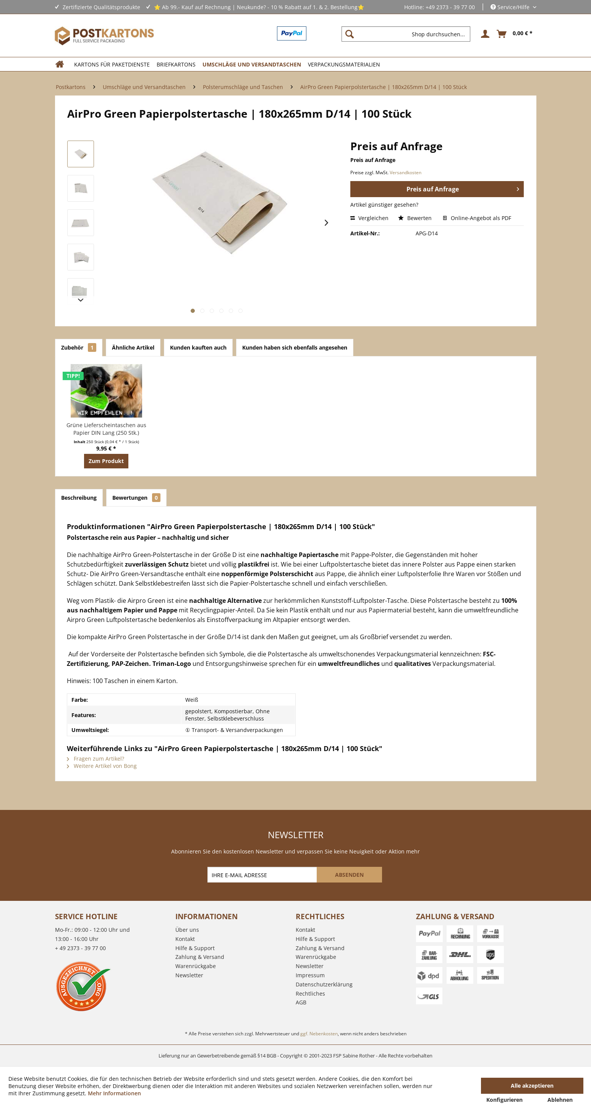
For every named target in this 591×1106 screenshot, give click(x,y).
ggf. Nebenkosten (319, 1033)
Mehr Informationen (114, 1093)
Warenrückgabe (195, 966)
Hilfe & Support (195, 948)
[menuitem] (409, 34)
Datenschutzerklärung (324, 984)
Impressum (310, 975)
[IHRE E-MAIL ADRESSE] (262, 875)
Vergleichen (369, 218)
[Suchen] (350, 34)
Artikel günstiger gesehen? (384, 204)
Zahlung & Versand (199, 956)
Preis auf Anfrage (463, 188)
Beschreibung (79, 497)
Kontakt (185, 938)
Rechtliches (310, 993)
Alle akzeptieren (532, 1085)
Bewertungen (136, 497)
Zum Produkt (106, 461)
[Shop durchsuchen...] (406, 34)
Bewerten (415, 218)
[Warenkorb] (515, 34)
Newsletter (189, 975)
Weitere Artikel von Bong (102, 765)
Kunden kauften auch (198, 347)
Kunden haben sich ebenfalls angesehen (294, 347)
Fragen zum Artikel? (95, 758)
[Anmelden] (484, 34)
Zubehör (78, 347)
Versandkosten (405, 172)
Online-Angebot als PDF (477, 218)
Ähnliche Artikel (133, 347)
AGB (301, 1002)
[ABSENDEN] (349, 875)
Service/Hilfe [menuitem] (511, 7)
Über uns (187, 929)
